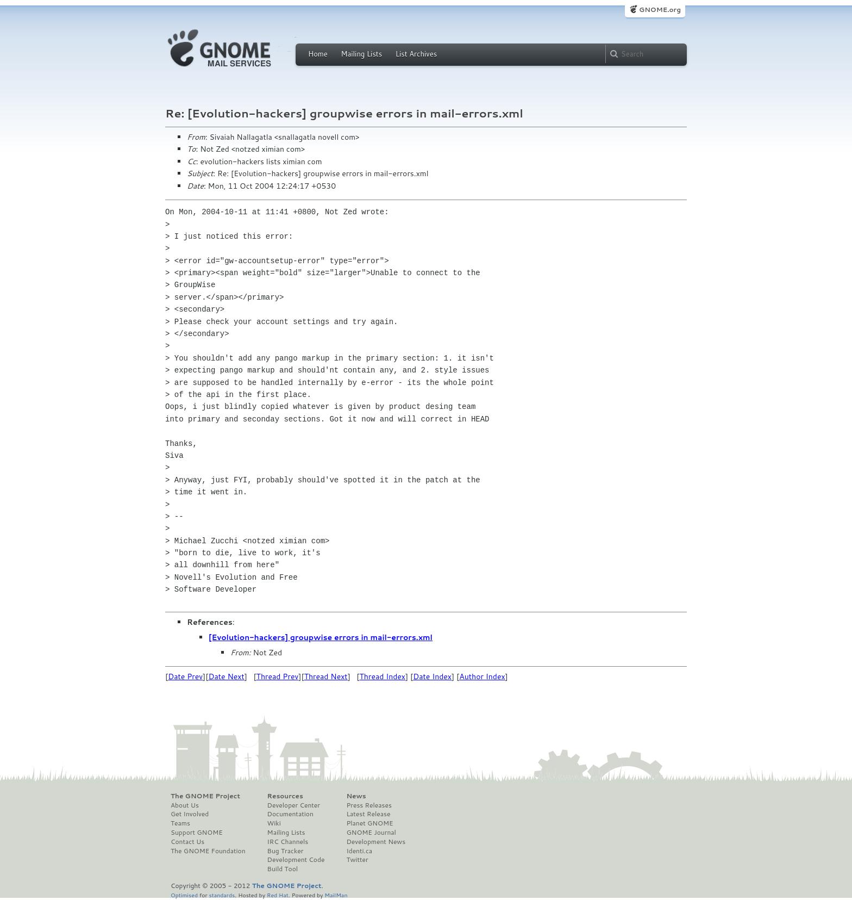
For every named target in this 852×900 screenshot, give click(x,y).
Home (318, 54)
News (356, 796)
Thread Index (383, 676)
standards (222, 895)
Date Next (226, 676)
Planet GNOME (369, 823)
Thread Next (326, 676)
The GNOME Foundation (208, 851)
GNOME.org (660, 9)
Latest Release (368, 814)
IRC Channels (288, 841)
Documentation (290, 814)
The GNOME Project (205, 796)
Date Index (432, 676)
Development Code (296, 859)
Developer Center (293, 805)
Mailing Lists (361, 54)
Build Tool (282, 869)
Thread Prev (277, 676)
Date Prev (185, 676)
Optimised (184, 895)
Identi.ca (359, 851)
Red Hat (278, 895)
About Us (185, 805)
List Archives (416, 54)
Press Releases (368, 805)
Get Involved (190, 814)
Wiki (274, 823)
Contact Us (187, 841)
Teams (180, 823)
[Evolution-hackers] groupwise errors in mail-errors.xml (321, 637)
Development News (375, 841)
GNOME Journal (371, 832)
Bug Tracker (285, 851)
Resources (285, 796)
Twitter (357, 859)
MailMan (335, 895)
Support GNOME (197, 832)
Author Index (482, 676)
